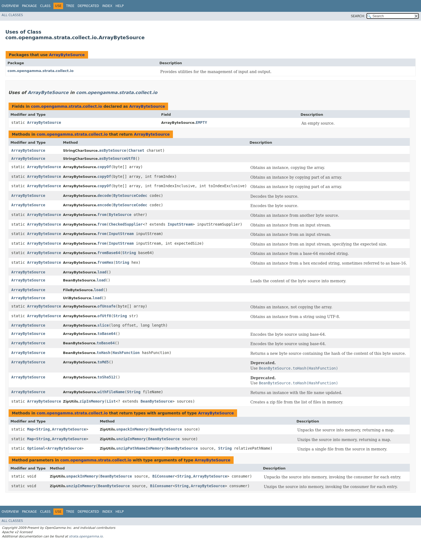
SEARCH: (358, 16)
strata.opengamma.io (86, 536)
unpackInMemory (132, 429)
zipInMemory (91, 401)
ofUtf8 (104, 316)
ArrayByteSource (67, 55)
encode (104, 205)
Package (29, 6)
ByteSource (120, 214)
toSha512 (106, 377)
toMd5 (103, 362)
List (111, 401)
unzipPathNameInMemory (140, 448)
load (102, 272)
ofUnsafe (106, 306)
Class (45, 6)
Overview (10, 6)
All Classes (12, 15)
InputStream (180, 224)
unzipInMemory (131, 439)
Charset (136, 150)
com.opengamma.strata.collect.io (41, 71)
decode (104, 195)
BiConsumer (163, 476)
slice (103, 325)
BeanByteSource (156, 401)
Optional (36, 448)
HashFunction (126, 353)
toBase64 (106, 333)
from (102, 214)
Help (119, 6)
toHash (103, 353)
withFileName (111, 392)
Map (30, 429)
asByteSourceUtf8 (117, 158)
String (129, 253)
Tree (70, 6)
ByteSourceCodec (130, 195)
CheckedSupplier (126, 224)
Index (107, 6)
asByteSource (112, 150)
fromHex (105, 262)
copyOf (104, 167)
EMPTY (201, 122)
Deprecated (88, 6)
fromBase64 (108, 253)
